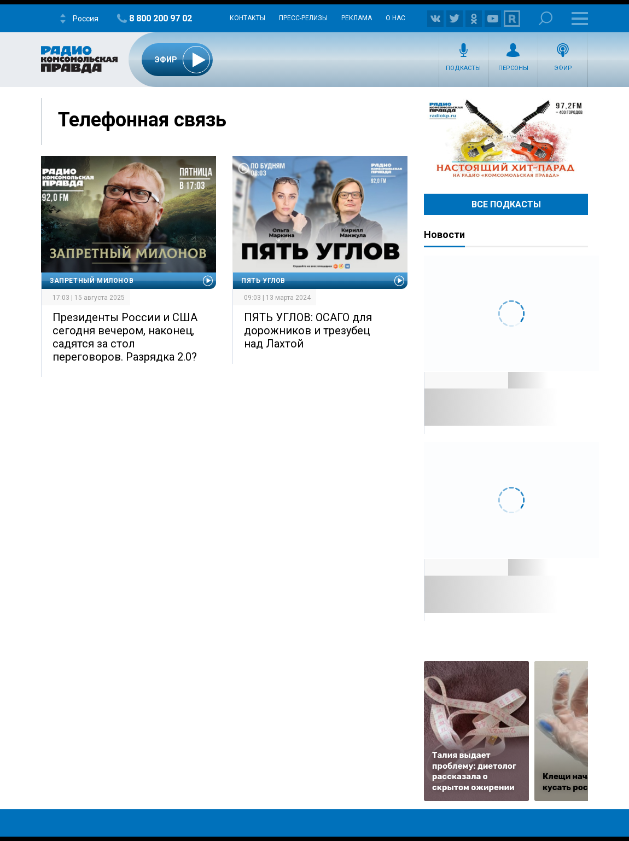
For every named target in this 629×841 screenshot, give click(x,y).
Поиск (545, 18)
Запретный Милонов (91, 281)
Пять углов (263, 281)
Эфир (563, 68)
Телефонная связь (142, 119)
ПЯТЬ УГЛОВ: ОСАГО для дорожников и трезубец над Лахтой (308, 330)
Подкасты (463, 68)
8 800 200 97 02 (160, 18)
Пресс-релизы (303, 18)
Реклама (356, 18)
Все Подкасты (506, 204)
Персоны (513, 68)
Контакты (247, 18)
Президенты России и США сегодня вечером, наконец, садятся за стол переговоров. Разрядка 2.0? (125, 337)
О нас (395, 18)
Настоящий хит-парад (506, 139)
